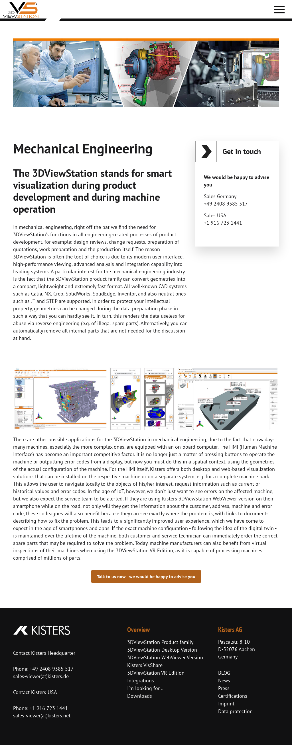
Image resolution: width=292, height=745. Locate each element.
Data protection (235, 711)
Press (224, 688)
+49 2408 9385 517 (51, 669)
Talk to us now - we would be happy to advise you (146, 576)
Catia (36, 293)
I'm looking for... (145, 688)
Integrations (140, 680)
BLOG (224, 673)
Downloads (139, 696)
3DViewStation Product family (160, 642)
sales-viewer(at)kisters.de (41, 676)
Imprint (226, 703)
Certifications (232, 696)
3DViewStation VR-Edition (155, 673)
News (224, 680)
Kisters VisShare (145, 665)
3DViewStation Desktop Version (162, 650)
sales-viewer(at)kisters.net (41, 715)
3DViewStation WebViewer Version (165, 657)
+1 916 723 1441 (49, 708)
